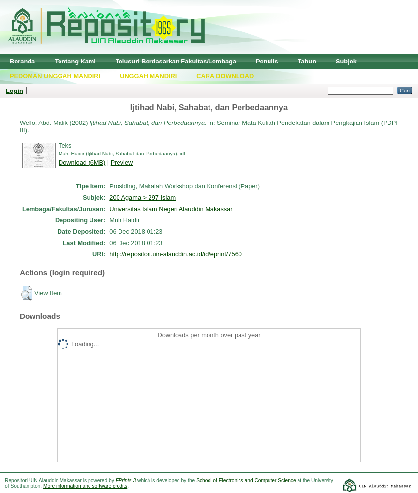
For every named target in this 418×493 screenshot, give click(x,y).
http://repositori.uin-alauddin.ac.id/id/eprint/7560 (175, 254)
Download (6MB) (82, 162)
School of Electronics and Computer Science (246, 480)
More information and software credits (85, 486)
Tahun (307, 61)
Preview (122, 162)
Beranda (22, 61)
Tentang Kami (75, 61)
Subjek (346, 61)
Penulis (267, 61)
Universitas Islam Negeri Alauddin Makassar (170, 209)
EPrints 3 (126, 480)
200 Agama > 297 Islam (142, 197)
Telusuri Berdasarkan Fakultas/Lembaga (176, 61)
